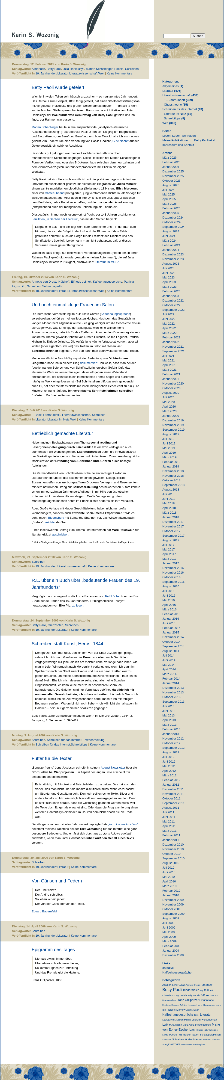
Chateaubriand (54, 193)
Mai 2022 (168, 323)
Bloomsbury (56, 517)
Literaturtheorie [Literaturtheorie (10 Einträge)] (183, 1020)
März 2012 (169, 775)
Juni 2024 (168, 236)
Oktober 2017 (171, 531)
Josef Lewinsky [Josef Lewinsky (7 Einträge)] (192, 1010)
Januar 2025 (170, 213)
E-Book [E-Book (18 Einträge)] (205, 995)
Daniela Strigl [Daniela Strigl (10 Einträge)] (185, 995)
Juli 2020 (168, 397)
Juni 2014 (168, 660)
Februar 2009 (171, 946)
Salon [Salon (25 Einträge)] (195, 1034)
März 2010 (169, 886)
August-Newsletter (113, 767)
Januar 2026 (170, 167)
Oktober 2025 (171, 180)
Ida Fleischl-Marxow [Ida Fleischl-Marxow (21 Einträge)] (173, 1009)
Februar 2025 (171, 208)
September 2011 (173, 803)
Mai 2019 (168, 448)
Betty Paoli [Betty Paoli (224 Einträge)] (172, 989)
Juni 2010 (168, 872)
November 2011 (173, 794)
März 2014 (169, 674)
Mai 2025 (168, 194)
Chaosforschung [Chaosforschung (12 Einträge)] (170, 995)
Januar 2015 (170, 632)
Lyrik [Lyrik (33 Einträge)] (165, 1024)
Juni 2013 (168, 711)
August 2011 (170, 807)
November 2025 (173, 176)
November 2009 (173, 904)
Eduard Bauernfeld (44, 911)
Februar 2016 (171, 614)
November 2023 (173, 259)
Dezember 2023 (173, 254)
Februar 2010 (171, 890)
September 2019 (173, 429)
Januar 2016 (170, 618)
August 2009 (170, 918)
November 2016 (173, 572)
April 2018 (169, 508)
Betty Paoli (54, 69)
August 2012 (170, 752)
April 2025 (169, 199)
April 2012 (169, 770)
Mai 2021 (168, 360)
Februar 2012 (171, 780)
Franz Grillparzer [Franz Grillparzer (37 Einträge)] (187, 1000)
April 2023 (169, 282)
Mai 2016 (168, 600)
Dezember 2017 (173, 522)
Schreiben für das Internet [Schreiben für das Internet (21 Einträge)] (187, 1039)
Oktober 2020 (171, 388)
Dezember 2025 (173, 171)
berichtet (49, 522)
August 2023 (170, 263)
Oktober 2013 (171, 697)
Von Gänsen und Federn (57, 880)
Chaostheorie (173, 104)
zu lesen (77, 605)
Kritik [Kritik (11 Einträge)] (196, 1015)
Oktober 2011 (171, 798)
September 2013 (173, 701)
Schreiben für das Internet (64, 740)
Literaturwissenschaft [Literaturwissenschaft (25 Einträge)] (204, 1019)
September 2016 (173, 581)
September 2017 (173, 535)
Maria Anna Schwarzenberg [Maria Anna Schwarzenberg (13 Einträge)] (197, 1025)
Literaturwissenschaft (83, 73)
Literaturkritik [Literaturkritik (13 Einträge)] (169, 1019)
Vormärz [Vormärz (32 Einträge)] (175, 1044)
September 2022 (173, 309)
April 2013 (169, 720)
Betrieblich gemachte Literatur (62, 433)
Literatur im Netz (58, 419)
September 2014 (173, 646)
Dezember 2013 (173, 687)
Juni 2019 (168, 443)
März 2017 (169, 558)
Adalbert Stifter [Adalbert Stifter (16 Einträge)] (170, 984)
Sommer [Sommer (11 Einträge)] (207, 1039)
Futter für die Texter (52, 758)
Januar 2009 (170, 950)
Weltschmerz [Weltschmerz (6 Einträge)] (186, 1045)
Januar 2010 (170, 895)
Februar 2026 (171, 162)
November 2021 (173, 346)
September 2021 (173, 351)
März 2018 (169, 512)
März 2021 (169, 369)
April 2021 (169, 365)
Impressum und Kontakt (178, 145)
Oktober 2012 (171, 743)
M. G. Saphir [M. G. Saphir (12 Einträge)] (175, 1025)
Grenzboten (56, 625)
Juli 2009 (168, 923)
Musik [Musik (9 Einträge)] (200, 1030)
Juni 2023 (168, 273)
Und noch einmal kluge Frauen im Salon (73, 304)
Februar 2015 (171, 628)
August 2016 (170, 586)
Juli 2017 (168, 545)
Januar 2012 (170, 784)
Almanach (38, 69)
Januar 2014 (170, 683)
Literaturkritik (51, 415)
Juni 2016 (168, 595)
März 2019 (169, 457)
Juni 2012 (168, 761)
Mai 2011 (168, 821)
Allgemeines (170, 86)
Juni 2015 (168, 623)
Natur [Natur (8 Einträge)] (206, 1030)
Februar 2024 (171, 245)
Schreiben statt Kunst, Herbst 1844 (67, 643)
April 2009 (169, 936)
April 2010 (169, 881)
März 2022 (169, 332)
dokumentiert (88, 363)
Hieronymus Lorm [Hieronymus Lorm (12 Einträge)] (212, 1005)
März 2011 (169, 830)
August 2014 (170, 651)
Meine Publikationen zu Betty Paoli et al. (189, 140)
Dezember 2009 (173, 900)
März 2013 (169, 724)
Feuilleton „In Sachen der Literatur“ (55, 219)
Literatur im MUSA (107, 262)
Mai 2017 (168, 549)
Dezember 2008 (173, 955)
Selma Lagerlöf (52, 286)
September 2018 (173, 485)
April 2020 (169, 406)
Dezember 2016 (173, 568)
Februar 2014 (171, 678)
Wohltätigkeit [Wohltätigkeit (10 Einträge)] (199, 1044)
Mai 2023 (168, 277)
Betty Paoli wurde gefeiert (58, 87)
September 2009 (173, 913)
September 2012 (173, 747)
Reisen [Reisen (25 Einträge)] (187, 1034)
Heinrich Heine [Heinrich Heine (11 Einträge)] (195, 1005)
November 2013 (173, 692)
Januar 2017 (170, 563)
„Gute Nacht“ (120, 141)
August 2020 (170, 392)
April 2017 (169, 554)
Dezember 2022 (173, 300)
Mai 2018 (168, 503)
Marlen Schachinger (99, 69)
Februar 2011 (171, 835)
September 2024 (173, 226)
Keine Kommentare (119, 73)
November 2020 (173, 383)
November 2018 (173, 475)
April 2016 (169, 605)
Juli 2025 (168, 190)
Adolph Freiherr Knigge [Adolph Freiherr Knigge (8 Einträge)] (189, 985)
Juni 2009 (168, 927)
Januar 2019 (170, 466)
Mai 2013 (168, 715)
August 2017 (170, 540)
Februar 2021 (171, 374)
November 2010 (173, 849)
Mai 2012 (168, 766)
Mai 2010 (168, 877)
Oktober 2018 (171, 480)
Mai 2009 (168, 932)
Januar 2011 (170, 840)
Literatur (63, 73)
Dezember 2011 (173, 789)
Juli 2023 (168, 268)
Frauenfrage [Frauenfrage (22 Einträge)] (206, 1000)
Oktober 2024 (171, 222)
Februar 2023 (171, 291)
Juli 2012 (168, 757)
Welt (101, 73)
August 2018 (170, 489)
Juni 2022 (168, 319)
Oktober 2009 (171, 909)
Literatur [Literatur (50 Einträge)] (206, 1014)
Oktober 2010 (171, 853)
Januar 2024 (170, 250)
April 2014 (169, 669)
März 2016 (169, 609)
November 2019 (173, 425)
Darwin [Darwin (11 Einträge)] (196, 995)
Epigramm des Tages (53, 949)
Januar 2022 (170, 342)
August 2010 (170, 863)
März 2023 (169, 286)
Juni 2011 (168, 817)
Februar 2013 (171, 729)
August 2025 (170, 185)
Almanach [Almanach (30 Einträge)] (207, 984)
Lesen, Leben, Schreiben (179, 135)
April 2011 (169, 826)
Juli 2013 (168, 706)
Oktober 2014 (171, 641)
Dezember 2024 (173, 217)
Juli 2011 (168, 812)
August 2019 (170, 434)
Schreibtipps (79, 744)
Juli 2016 (168, 591)
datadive (168, 968)
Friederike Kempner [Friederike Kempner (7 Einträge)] (170, 1005)
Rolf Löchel (113, 596)
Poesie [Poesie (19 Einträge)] (173, 1034)
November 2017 (173, 526)
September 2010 (173, 858)
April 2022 (169, 328)
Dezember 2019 (173, 420)
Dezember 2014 (173, 637)
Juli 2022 (168, 314)
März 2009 (169, 941)
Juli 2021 (168, 356)
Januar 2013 (170, 734)
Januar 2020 (170, 415)
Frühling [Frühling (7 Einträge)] (183, 1005)
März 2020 (169, 411)
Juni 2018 (168, 498)
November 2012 (173, 738)
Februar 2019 (171, 462)
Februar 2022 (171, 337)
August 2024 (170, 231)
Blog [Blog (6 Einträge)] (201, 990)
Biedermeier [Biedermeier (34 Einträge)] (191, 990)
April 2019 (169, 452)
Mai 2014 (168, 664)
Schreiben (132, 69)
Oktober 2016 (171, 577)
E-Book (37, 415)
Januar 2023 (170, 296)
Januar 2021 (170, 379)
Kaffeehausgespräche (107, 281)
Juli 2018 (168, 494)
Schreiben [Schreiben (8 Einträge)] (166, 1040)
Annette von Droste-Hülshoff (50, 281)
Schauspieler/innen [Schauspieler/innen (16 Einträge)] (210, 1034)
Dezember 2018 (173, 471)
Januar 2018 (170, 517)
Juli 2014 (168, 655)
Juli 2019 (168, 439)
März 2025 (169, 203)
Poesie (119, 69)
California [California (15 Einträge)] (209, 990)
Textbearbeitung (94, 740)
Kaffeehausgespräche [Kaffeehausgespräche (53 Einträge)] (178, 1014)
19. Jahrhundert (46, 73)
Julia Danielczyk (73, 69)
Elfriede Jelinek (81, 281)
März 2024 (169, 240)
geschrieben (60, 534)
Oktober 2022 (171, 305)
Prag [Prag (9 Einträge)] (180, 1035)
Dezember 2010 (173, 844)
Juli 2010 (168, 867)
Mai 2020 (168, 402)
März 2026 (169, 157)
